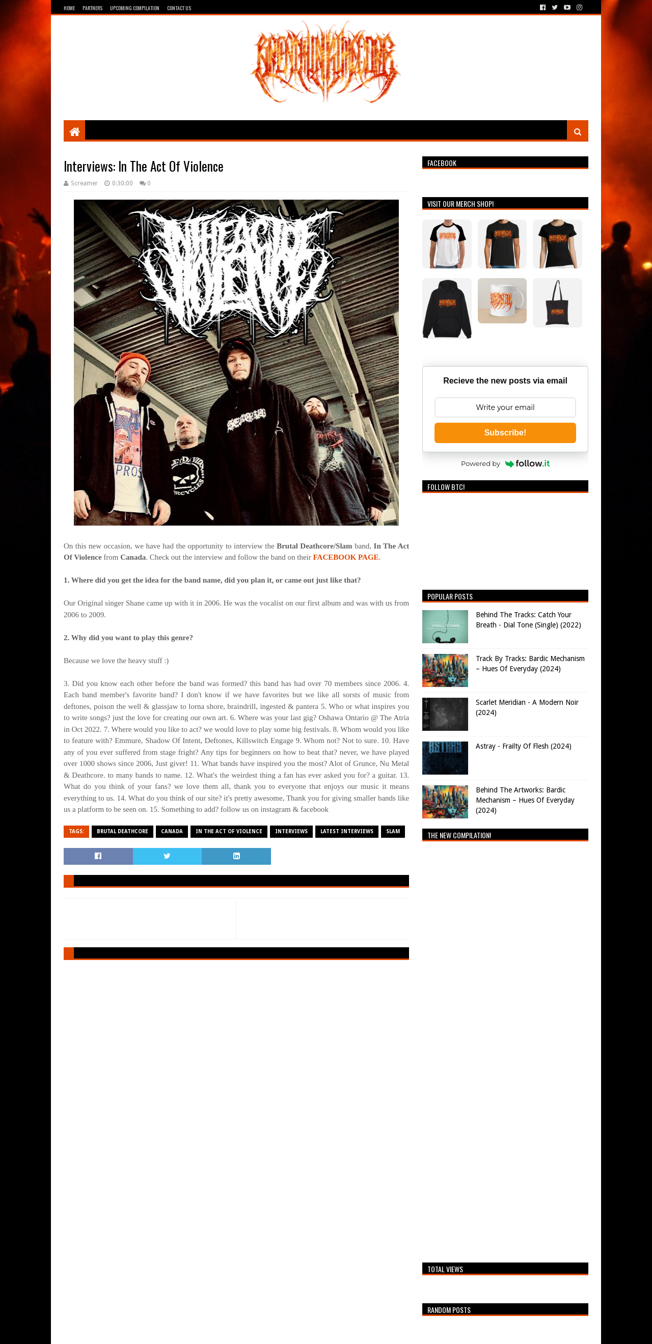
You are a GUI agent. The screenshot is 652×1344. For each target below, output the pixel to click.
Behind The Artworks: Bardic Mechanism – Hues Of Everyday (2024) (525, 800)
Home (69, 8)
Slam (393, 831)
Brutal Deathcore (122, 831)
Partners (92, 8)
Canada (172, 831)
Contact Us (179, 8)
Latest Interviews (346, 831)
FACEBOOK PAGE (346, 557)
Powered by (505, 463)
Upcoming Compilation (134, 8)
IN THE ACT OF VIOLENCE (229, 831)
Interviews (291, 831)
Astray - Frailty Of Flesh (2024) (524, 746)
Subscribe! (505, 432)
